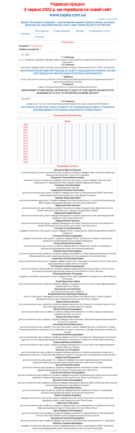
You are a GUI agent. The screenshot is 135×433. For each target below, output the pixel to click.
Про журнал (42, 30)
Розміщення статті (99, 30)
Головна (25, 33)
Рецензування (62, 30)
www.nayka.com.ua (67, 15)
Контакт (39, 36)
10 (100, 125)
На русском (112, 19)
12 (114, 125)
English (102, 19)
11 (107, 125)
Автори (79, 30)
